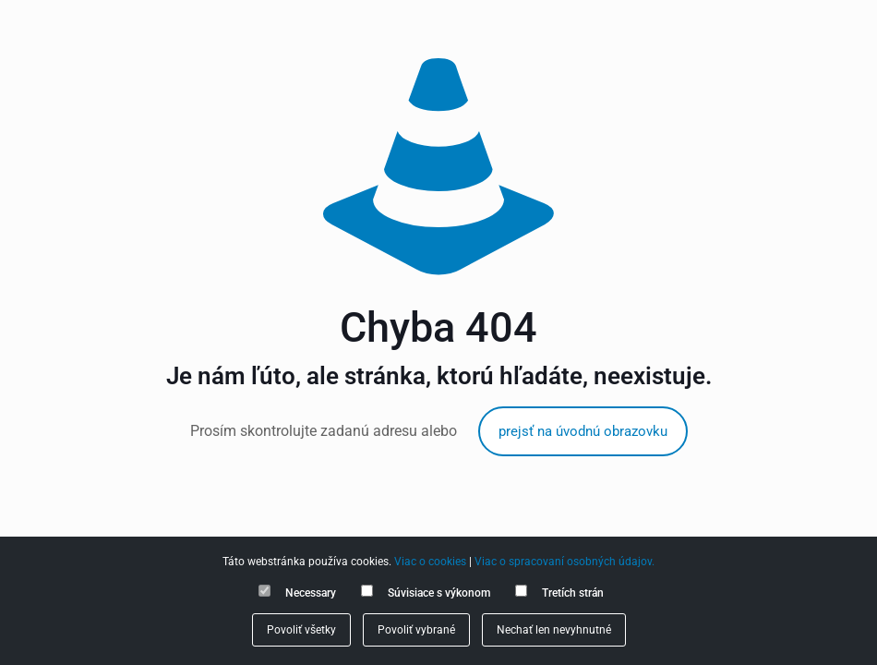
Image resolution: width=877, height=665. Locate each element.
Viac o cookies (430, 561)
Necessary (310, 592)
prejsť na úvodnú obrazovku (583, 431)
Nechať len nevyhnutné (554, 629)
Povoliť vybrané (416, 629)
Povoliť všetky (301, 629)
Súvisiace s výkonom (439, 592)
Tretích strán (573, 592)
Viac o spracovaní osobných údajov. (565, 561)
